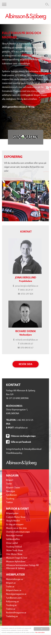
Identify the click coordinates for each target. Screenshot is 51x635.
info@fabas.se (21, 427)
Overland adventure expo (18, 531)
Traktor (9, 502)
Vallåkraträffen (13, 539)
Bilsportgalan (12, 513)
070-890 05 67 (26, 343)
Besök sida (25, 364)
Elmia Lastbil (12, 543)
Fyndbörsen (11, 495)
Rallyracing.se (12, 601)
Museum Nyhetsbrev (15, 561)
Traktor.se (10, 609)
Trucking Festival (14, 546)
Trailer (9, 483)
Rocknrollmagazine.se (16, 612)
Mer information (40, 632)
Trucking (10, 498)
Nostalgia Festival (14, 535)
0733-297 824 (27, 293)
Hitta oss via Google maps (23, 436)
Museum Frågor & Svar (16, 557)
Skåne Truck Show (14, 550)
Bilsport (9, 480)
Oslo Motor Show (14, 554)
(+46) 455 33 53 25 (24, 420)
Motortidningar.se (14, 579)
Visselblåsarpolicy (14, 453)
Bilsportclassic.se (13, 590)
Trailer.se (10, 586)
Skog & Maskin (13, 520)
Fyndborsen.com (13, 598)
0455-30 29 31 (26, 290)
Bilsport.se (11, 583)
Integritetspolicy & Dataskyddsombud (23, 449)
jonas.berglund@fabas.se (26, 286)
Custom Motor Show (15, 517)
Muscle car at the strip (16, 528)
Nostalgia (10, 491)
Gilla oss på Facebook (21, 442)
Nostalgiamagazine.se (16, 594)
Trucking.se (11, 605)
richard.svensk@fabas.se (27, 339)
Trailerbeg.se (12, 616)
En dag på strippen (15, 524)
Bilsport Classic (13, 487)
